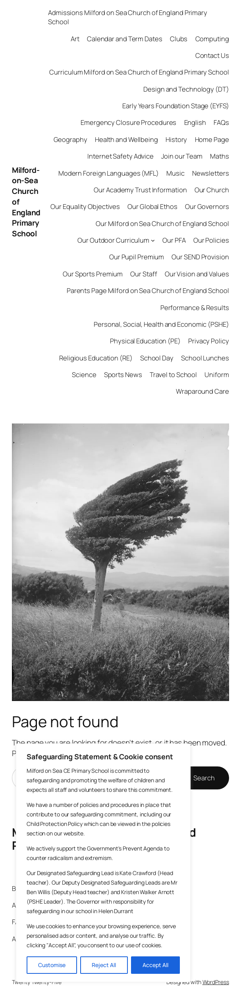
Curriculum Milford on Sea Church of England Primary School (139, 72)
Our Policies (211, 240)
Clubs (179, 38)
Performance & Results (194, 307)
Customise (52, 965)
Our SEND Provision (200, 256)
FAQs (221, 122)
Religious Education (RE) (96, 357)
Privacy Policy (208, 340)
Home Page (212, 139)
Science (84, 374)
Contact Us (212, 55)
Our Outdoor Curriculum (113, 240)
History (176, 139)
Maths (219, 156)
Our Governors (207, 206)
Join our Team (181, 156)
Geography (70, 139)
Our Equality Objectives (85, 206)
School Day (157, 357)
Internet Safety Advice (120, 156)
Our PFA (173, 240)
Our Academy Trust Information (140, 189)
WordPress (215, 982)
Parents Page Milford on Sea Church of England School (148, 290)
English (195, 122)
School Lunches (205, 357)
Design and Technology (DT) (186, 89)
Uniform (216, 374)
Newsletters (210, 173)
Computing (212, 38)
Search (203, 777)
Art (75, 38)
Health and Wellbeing (126, 139)
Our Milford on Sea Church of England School (162, 223)
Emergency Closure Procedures (128, 122)
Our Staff (143, 273)
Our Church (212, 189)
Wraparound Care (202, 391)
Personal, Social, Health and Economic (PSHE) (161, 324)
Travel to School (173, 374)
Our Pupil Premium (136, 256)
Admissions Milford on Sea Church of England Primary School (127, 17)
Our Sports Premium (93, 273)
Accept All (155, 965)
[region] (103, 862)
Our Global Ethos (152, 206)
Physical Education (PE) (145, 340)
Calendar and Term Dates (124, 38)
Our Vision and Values (197, 273)
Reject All (104, 965)
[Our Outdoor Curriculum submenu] (153, 240)
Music (175, 173)
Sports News (123, 374)
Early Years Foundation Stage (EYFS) (175, 105)
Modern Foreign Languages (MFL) (108, 173)
